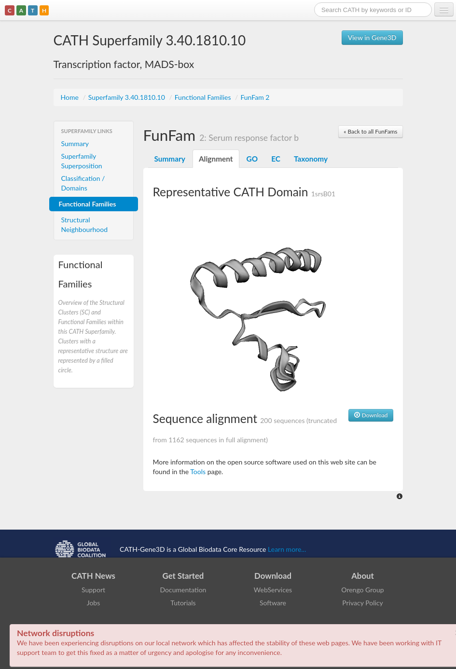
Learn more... (287, 549)
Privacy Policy (362, 603)
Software (273, 603)
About (362, 576)
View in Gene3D (372, 37)
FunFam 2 (254, 97)
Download (371, 415)
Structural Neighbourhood (84, 224)
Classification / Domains (83, 183)
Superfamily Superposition (81, 161)
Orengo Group (362, 590)
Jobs (93, 603)
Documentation (183, 590)
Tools (198, 471)
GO (252, 158)
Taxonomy (311, 158)
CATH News (93, 576)
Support (93, 590)
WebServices (273, 590)
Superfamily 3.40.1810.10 (127, 97)
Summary (75, 143)
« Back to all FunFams (370, 131)
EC (275, 158)
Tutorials (182, 603)
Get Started (183, 576)
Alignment (216, 158)
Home (71, 97)
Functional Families (204, 97)
